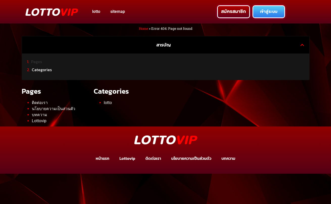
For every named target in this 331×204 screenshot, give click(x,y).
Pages (36, 62)
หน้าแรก (102, 158)
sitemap (117, 11)
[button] (302, 45)
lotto (96, 11)
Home (143, 28)
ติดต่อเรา (40, 102)
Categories (42, 70)
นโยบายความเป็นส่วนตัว (53, 108)
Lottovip (39, 120)
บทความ (39, 114)
